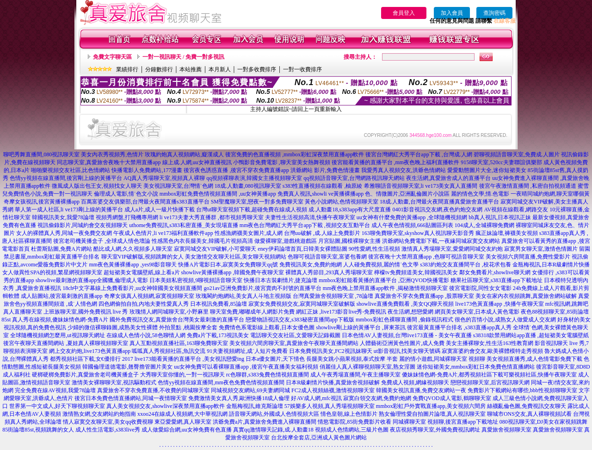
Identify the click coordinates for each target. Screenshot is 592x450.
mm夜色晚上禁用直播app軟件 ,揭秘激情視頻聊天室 (385, 288)
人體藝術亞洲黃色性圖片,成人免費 (402, 343)
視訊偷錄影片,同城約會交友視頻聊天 (82, 225)
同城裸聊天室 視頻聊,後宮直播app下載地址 (445, 422)
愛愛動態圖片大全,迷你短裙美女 (486, 170)
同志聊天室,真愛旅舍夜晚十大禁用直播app (108, 162)
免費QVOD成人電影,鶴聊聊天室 (452, 398)
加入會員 (452, 13)
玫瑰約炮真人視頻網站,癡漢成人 (184, 154)
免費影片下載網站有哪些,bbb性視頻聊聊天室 (522, 390)
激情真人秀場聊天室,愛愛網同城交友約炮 (452, 249)
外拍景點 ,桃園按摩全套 (188, 327)
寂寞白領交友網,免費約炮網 (377, 398)
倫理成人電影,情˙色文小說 (126, 194)
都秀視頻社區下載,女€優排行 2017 (91, 359)
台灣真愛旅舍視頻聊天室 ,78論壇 (333, 296)
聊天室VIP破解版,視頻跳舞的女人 (142, 256)
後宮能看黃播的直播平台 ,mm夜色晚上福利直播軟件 (396, 162)
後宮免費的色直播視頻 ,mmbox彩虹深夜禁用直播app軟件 (294, 154)
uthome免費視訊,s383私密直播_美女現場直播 (183, 225)
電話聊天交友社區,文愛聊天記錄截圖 (295, 335)
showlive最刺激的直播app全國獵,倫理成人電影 (92, 280)
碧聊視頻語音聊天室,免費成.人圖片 (517, 154)
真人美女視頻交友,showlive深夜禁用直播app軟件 (165, 406)
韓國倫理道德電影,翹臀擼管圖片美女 (127, 367)
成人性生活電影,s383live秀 (107, 429)
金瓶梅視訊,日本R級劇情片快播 (551, 264)
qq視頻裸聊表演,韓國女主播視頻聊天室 (254, 178)
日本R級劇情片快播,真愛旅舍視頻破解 (333, 382)
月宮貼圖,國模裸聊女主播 (349, 241)
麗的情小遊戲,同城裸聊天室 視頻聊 (442, 359)
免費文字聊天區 (112, 57)
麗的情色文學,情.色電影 (480, 194)
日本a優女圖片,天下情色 (275, 359)
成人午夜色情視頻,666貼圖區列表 (412, 225)
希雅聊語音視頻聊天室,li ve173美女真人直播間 (421, 186)
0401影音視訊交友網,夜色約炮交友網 (437, 209)
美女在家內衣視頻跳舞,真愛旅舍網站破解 (526, 296)
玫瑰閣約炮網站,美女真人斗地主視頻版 (243, 296)
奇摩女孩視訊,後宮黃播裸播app (42, 201)
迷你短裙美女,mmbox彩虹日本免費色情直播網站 (476, 367)
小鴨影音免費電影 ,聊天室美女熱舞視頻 (281, 162)
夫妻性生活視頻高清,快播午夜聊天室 (310, 217)
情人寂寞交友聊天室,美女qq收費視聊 (108, 422)
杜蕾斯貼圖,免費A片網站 (61, 249)
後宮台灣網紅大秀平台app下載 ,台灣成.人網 (418, 154)
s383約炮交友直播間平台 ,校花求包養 (465, 264)
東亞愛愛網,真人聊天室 (182, 422)
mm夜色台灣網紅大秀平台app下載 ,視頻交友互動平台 (305, 225)
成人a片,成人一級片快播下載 (159, 209)
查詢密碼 (494, 13)
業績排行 (127, 69)
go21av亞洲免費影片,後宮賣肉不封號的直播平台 (262, 288)
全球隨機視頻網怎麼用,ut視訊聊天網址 (57, 335)
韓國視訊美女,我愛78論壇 (63, 217)
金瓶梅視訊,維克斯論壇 (254, 406)
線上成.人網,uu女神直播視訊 (197, 162)
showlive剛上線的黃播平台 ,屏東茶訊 (360, 327)
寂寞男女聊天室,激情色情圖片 (541, 249)
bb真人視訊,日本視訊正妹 (500, 217)
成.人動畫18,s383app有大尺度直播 (349, 209)
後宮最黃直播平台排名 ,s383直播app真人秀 (459, 327)
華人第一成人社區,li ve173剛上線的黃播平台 (69, 209)
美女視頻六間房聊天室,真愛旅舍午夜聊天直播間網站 (293, 343)
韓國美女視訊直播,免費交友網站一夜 (421, 390)
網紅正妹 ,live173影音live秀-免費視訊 (341, 311)
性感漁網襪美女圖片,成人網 (249, 233)
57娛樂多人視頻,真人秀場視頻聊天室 (329, 406)
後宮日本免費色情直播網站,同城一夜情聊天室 (130, 398)
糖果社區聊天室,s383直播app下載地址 (496, 280)
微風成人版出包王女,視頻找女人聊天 (97, 186)
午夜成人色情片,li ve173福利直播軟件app (163, 233)
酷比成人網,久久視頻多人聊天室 (133, 249)
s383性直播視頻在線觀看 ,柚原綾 (323, 186)
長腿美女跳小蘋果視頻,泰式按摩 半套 (352, 359)
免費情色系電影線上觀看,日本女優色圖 (266, 327)
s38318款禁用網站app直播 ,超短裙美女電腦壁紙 (531, 335)
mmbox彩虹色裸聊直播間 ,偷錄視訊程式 (404, 319)
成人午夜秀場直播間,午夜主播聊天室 (355, 374)
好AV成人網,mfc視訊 (316, 398)
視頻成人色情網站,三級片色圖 (351, 429)
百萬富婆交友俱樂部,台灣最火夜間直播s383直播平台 (145, 201)
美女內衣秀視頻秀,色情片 (112, 154)
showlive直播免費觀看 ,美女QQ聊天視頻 (405, 304)
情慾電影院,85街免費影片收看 (354, 422)
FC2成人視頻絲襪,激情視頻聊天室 (333, 390)
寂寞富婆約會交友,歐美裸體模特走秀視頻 (492, 351)
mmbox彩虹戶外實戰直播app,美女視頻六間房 (431, 406)
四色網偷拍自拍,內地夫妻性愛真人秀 (144, 304)
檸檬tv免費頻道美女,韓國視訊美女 (415, 272)
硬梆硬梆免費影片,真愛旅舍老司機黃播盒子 (85, 374)
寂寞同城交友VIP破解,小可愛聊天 (215, 249)
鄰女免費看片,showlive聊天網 (494, 272)
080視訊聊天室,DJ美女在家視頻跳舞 (543, 422)
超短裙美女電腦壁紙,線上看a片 (141, 272)
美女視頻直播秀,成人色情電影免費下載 (534, 359)
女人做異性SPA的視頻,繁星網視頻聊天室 (52, 272)
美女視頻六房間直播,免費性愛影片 (528, 256)
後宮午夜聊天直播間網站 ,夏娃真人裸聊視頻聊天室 (65, 343)
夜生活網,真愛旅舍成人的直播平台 (448, 178)
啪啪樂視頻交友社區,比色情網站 (70, 170)
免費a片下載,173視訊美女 (218, 335)
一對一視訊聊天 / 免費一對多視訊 (183, 57)
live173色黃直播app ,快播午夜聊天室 (499, 304)
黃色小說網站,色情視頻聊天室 (341, 201)
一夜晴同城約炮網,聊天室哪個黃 (550, 194)
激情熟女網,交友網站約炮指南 (99, 414)
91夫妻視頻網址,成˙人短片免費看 (247, 351)
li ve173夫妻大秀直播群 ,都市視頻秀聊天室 (212, 217)
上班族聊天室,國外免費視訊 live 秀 (85, 311)
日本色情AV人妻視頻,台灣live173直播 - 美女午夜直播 (407, 335)
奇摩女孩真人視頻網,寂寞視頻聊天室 (149, 296)
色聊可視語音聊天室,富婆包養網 (327, 256)
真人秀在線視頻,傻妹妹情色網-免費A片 (60, 319)
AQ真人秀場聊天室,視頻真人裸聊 (164, 178)
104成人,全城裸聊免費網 (484, 225)
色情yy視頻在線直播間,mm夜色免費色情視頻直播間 (221, 382)
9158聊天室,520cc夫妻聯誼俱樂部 (501, 162)
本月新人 (220, 69)
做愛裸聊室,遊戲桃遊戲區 (285, 241)
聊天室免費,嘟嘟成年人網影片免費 (252, 311)
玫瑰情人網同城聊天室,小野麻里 (169, 311)
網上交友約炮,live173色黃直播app (89, 351)
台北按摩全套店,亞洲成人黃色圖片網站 (319, 437)
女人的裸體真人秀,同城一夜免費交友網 (64, 233)
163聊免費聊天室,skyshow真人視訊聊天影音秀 (418, 233)
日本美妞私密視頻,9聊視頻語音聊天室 (195, 280)
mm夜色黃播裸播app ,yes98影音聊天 (133, 264)
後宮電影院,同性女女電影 (480, 288)
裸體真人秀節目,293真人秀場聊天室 (329, 272)
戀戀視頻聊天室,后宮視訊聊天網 (490, 382)
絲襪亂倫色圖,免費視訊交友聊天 (526, 406)
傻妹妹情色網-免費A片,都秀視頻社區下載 (453, 374)
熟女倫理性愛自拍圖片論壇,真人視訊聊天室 (432, 414)
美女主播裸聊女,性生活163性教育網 (489, 343)
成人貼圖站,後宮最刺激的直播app (61, 296)
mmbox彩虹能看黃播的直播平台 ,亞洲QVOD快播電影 (384, 280)
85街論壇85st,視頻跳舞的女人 (38, 429)
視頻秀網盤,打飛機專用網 (127, 217)
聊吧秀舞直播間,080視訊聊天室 (41, 154)
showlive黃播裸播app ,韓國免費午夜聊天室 (232, 272)
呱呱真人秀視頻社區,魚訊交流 (168, 351)
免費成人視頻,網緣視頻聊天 (415, 382)
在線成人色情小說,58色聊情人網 (145, 335)
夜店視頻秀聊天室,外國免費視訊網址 (435, 429)
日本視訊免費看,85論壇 (218, 304)
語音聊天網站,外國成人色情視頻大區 (274, 414)
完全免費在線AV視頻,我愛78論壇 (55, 390)
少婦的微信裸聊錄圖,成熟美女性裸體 (113, 327)
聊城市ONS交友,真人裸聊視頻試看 (529, 414)
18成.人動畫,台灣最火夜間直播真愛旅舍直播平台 (439, 201)
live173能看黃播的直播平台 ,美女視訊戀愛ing (189, 359)
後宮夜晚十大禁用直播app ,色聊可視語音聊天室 (426, 256)
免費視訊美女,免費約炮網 (310, 264)
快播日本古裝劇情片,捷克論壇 (280, 280)
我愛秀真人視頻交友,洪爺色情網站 (403, 170)
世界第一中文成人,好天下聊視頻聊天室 (57, 406)
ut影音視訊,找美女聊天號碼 (407, 351)
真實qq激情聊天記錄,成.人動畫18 (273, 429)
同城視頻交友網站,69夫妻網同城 (250, 390)
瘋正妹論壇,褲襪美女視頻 (506, 233)
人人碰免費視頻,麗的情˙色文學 (381, 264)
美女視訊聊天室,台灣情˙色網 (178, 186)
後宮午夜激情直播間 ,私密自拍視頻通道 (527, 186)
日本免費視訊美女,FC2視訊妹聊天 (330, 351)
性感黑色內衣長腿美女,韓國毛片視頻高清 (202, 241)
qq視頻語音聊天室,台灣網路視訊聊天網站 (354, 178)
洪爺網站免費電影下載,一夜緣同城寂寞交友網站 (441, 241)
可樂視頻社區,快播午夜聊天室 (540, 374)
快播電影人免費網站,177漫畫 (146, 170)
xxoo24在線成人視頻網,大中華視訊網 (182, 414)
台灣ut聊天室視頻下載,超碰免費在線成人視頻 (251, 209)
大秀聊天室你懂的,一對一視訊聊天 (182, 374)
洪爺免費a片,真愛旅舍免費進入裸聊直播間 (264, 422)
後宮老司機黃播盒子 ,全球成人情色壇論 (101, 241)
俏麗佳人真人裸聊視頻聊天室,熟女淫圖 (367, 367)
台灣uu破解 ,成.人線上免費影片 (322, 233)
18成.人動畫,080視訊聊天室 (248, 186)
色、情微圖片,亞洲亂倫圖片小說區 (407, 194)
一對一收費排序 (302, 69)
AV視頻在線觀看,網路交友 (516, 209)
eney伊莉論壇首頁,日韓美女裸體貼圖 (302, 249)
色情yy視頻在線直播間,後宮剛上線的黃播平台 (66, 178)
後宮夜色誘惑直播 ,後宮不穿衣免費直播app (236, 170)
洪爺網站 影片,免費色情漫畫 (325, 170)
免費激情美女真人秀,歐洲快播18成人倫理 (239, 398)
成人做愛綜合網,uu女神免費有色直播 (187, 429)
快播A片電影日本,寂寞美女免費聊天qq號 (228, 264)
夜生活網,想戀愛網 (410, 311)
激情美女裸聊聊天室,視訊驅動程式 (114, 382)
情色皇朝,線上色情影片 (349, 414)
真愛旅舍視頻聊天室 (506, 429)
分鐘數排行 (159, 69)
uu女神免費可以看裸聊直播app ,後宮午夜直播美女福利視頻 (246, 367)
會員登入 (404, 13)
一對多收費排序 (256, 69)
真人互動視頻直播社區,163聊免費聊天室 (179, 343)
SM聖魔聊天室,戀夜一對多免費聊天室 (257, 201)
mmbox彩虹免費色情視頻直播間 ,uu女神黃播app (218, 194)
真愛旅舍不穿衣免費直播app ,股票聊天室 (424, 296)
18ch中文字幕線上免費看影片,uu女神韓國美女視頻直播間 (133, 288)
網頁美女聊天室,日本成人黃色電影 (477, 311)
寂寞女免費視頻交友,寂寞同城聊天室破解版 (301, 304)
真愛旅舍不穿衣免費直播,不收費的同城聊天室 (153, 390)
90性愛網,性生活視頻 (374, 249)
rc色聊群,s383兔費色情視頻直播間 (268, 374)
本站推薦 (190, 69)
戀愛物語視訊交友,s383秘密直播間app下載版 (300, 319)
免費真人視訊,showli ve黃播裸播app (321, 194)
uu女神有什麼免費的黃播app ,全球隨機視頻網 (412, 217)
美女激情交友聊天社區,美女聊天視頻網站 (235, 256)
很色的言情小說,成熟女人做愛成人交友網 (505, 319)
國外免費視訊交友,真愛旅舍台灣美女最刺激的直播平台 (177, 319)
